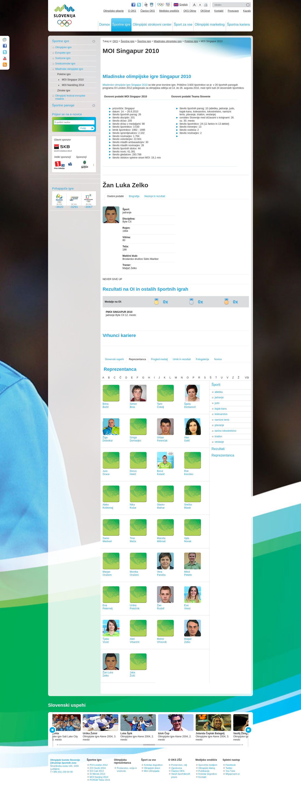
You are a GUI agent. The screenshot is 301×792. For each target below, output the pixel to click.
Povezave (233, 10)
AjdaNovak (187, 540)
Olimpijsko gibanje (113, 10)
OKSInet (205, 10)
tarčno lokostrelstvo (225, 430)
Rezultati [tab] (218, 449)
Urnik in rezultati (182, 359)
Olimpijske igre (63, 47)
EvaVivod (187, 607)
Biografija (134, 196)
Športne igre (121, 24)
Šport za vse (183, 24)
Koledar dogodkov (153, 765)
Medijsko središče (169, 10)
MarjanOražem (107, 573)
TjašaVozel (106, 640)
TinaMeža (133, 540)
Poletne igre (64, 74)
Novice (218, 359)
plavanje (219, 425)
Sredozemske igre (65, 63)
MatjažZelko (187, 640)
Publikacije (203, 771)
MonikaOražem (134, 573)
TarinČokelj (160, 405)
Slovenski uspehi (114, 359)
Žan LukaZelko (108, 674)
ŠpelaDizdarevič (190, 405)
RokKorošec (188, 473)
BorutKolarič (161, 473)
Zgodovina (176, 768)
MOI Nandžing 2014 (73, 85)
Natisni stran (205, 5)
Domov (104, 24)
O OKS (132, 10)
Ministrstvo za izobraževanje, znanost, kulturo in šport (152, 5)
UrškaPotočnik (134, 607)
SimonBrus (133, 405)
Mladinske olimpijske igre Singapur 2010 (125, 84)
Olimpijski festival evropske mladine (70, 97)
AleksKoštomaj (108, 506)
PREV (53, 730)
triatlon (218, 436)
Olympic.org (160, 5)
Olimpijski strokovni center (152, 24)
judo (217, 403)
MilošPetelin (188, 573)
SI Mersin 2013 (97, 774)
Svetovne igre (62, 58)
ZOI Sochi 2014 (98, 768)
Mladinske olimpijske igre (69, 69)
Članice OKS (147, 10)
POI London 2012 (99, 765)
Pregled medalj (159, 359)
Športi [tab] (216, 384)
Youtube (5, 58)
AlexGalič (187, 439)
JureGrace (106, 473)
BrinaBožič (106, 405)
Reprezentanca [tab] (223, 455)
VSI (247, 377)
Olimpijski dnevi (152, 768)
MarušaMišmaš (161, 540)
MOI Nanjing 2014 (99, 777)
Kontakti (218, 10)
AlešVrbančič (134, 640)
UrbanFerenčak (162, 439)
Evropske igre (62, 52)
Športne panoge (63, 105)
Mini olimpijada (151, 771)
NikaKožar (133, 506)
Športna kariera (238, 24)
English (184, 4)
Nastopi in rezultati (154, 196)
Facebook (231, 765)
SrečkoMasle (188, 506)
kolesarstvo (221, 414)
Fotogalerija (202, 359)
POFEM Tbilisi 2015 (100, 780)
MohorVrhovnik (162, 640)
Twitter (139, 5)
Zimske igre (63, 90)
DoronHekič (133, 473)
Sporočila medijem (207, 765)
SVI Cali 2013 (97, 771)
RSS (5, 65)
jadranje (219, 397)
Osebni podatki (115, 196)
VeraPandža (161, 573)
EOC (168, 5)
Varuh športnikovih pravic (180, 775)
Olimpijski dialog (206, 768)
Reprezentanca (137, 359)
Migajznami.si (233, 774)
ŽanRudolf (160, 607)
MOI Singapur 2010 (73, 79)
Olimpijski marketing (209, 24)
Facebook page (133, 5)
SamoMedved (107, 540)
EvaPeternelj (107, 607)
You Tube (230, 771)
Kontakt (202, 777)
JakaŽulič (132, 674)
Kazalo (247, 10)
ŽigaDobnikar (108, 439)
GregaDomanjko (135, 439)
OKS (115, 41)
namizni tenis (222, 419)
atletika (219, 392)
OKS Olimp (190, 10)
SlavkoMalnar (161, 506)
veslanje (219, 441)
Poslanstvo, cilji (179, 765)
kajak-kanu (221, 408)
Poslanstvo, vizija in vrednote (127, 769)
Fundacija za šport (146, 5)
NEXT (248, 730)
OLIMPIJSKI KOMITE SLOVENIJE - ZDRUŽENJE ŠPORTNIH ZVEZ (64, 16)
